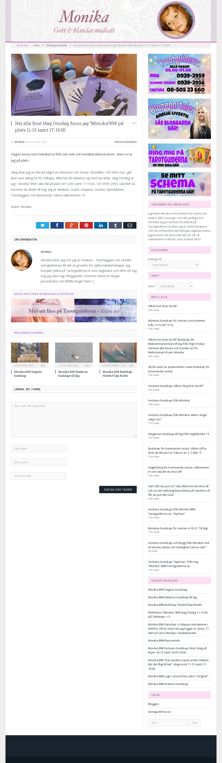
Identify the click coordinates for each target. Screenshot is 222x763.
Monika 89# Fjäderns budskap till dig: (73, 374)
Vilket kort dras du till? (162, 306)
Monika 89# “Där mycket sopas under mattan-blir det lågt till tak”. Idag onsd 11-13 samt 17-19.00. (178, 664)
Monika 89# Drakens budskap (168, 684)
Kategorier (155, 259)
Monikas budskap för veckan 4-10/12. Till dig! (178, 528)
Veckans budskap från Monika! (169, 400)
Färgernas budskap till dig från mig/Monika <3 (178, 434)
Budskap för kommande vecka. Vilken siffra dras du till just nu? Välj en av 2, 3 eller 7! (177, 450)
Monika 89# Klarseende (164, 640)
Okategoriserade (125, 142)
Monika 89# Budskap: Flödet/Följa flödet (118, 374)
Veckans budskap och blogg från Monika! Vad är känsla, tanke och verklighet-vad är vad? (178, 545)
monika (19, 142)
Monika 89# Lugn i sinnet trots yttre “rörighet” (178, 676)
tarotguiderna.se (159, 712)
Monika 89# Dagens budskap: (168, 589)
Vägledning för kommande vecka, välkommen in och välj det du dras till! (178, 469)
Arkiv (151, 286)
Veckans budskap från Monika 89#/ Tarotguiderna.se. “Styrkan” (172, 511)
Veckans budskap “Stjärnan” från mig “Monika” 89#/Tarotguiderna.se (173, 564)
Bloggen (153, 704)
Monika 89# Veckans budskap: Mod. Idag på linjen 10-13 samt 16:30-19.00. (177, 650)
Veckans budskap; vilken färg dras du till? (175, 386)
